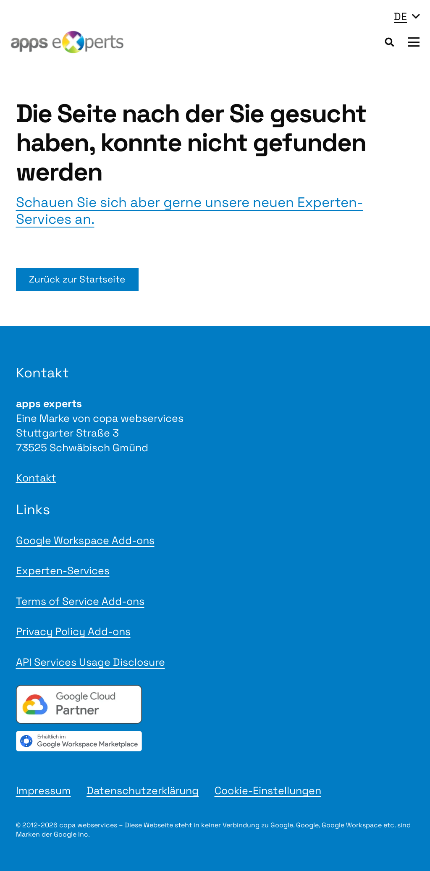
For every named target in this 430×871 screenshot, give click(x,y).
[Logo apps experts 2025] (67, 42)
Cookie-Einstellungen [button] (268, 790)
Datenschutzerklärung (143, 790)
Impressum (43, 790)
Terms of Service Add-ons (80, 601)
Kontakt (36, 477)
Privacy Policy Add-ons (73, 631)
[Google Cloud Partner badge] (215, 704)
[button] (406, 16)
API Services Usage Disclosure (90, 662)
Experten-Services (63, 570)
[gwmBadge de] (215, 741)
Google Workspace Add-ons (85, 540)
